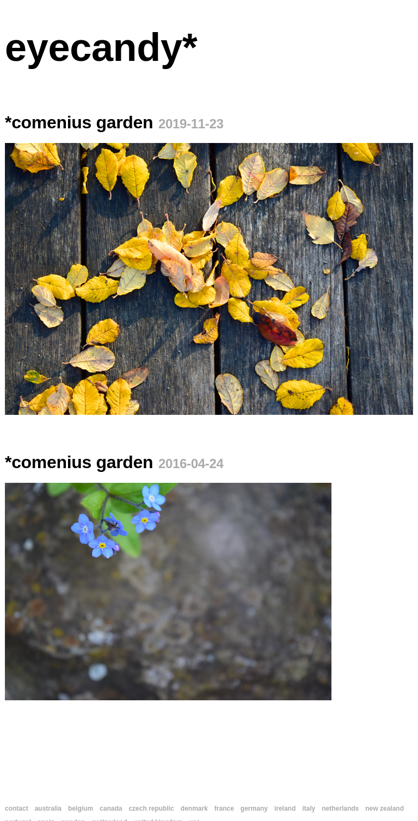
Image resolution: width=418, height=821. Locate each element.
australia (48, 808)
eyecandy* (101, 47)
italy (308, 808)
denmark (194, 808)
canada (111, 808)
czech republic (151, 808)
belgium (80, 808)
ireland (285, 808)
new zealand (384, 808)
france (224, 808)
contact (16, 808)
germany (254, 808)
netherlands (340, 808)
